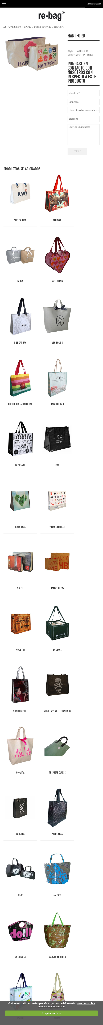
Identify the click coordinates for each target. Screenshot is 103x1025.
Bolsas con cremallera (16, 860)
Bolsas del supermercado (18, 867)
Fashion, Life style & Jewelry (25, 975)
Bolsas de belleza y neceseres (21, 934)
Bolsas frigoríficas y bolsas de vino (24, 873)
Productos (15, 26)
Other (39, 978)
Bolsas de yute (12, 833)
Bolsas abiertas (43, 26)
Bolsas (28, 26)
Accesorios (9, 928)
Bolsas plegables (13, 880)
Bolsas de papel (12, 846)
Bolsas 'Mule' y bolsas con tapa (21, 894)
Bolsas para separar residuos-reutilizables (29, 941)
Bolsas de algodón (14, 819)
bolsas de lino (11, 826)
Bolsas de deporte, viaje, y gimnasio (25, 900)
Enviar (77, 151)
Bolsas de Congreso (15, 887)
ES (4, 26)
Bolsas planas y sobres (17, 907)
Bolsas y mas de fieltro (16, 840)
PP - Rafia (87, 55)
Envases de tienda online (18, 921)
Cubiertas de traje (14, 914)
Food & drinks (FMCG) (19, 978)
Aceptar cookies (51, 1013)
